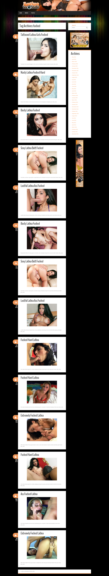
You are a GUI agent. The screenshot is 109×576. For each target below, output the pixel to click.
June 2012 (74, 120)
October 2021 (75, 72)
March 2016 (74, 93)
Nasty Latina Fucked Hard (33, 72)
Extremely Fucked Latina (32, 415)
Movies (26, 13)
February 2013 (75, 102)
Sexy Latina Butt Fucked (32, 148)
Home (20, 13)
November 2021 (75, 70)
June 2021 (74, 81)
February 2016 (75, 95)
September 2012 (75, 113)
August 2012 (74, 115)
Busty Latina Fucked (30, 110)
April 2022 (74, 59)
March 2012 (74, 127)
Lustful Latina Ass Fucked (32, 186)
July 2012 (74, 118)
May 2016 (74, 88)
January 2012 (75, 131)
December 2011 (75, 134)
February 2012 (75, 129)
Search (74, 25)
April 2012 (74, 124)
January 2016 (75, 97)
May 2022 (74, 57)
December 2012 (75, 106)
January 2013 (75, 104)
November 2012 (75, 109)
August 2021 (74, 77)
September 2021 (75, 75)
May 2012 (74, 122)
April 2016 (74, 91)
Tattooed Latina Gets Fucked (34, 34)
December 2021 (75, 68)
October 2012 (75, 111)
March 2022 (74, 61)
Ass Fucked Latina (29, 494)
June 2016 (74, 86)
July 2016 (74, 84)
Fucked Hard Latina (30, 340)
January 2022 (75, 66)
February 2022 (75, 63)
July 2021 (74, 79)
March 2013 (74, 100)
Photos (33, 13)
